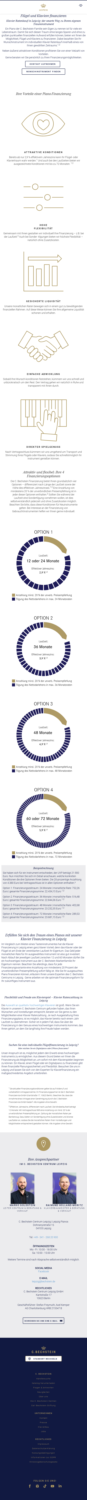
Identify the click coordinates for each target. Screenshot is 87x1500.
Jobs (43, 1431)
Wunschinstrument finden (43, 71)
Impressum (43, 1444)
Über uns (43, 1396)
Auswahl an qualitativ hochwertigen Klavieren (30, 1005)
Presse (43, 1422)
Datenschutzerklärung (43, 1448)
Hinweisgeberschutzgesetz (44, 1462)
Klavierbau (43, 1427)
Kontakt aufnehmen (43, 64)
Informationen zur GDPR (43, 1457)
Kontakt (44, 1418)
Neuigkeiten (43, 1392)
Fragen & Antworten (43, 1388)
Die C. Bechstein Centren (43, 1401)
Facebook (43, 1271)
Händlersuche (43, 1379)
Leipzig (43, 10)
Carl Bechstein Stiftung (43, 1405)
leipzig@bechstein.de (43, 1281)
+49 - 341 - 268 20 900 (46, 1237)
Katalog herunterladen (43, 1383)
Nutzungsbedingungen (43, 1453)
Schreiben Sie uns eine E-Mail (43, 1320)
